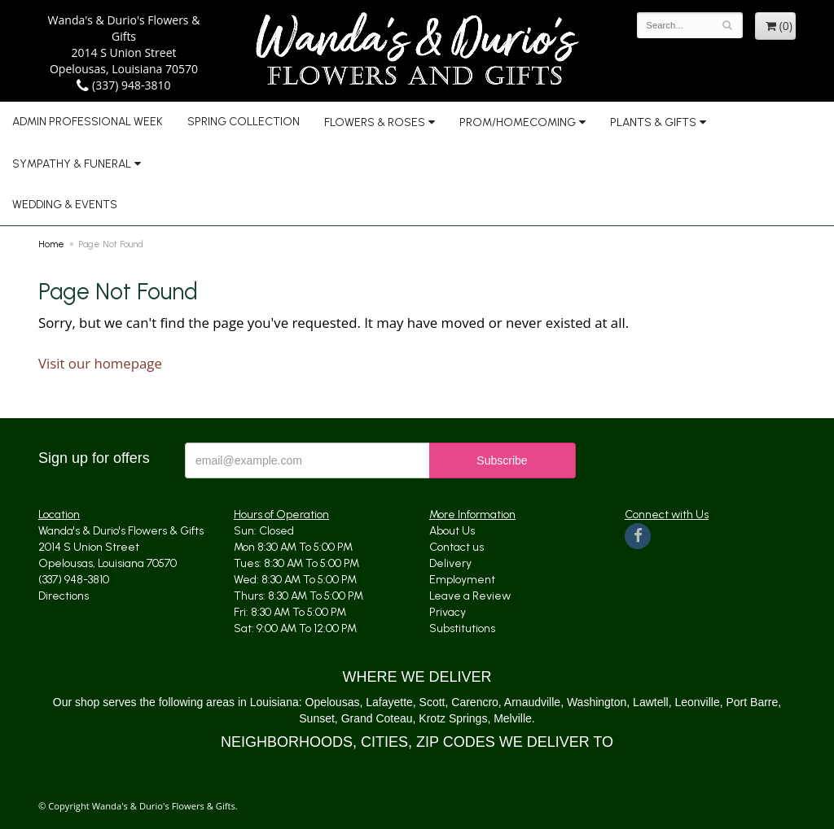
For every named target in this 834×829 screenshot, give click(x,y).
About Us (452, 531)
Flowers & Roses (374, 122)
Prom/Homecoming (517, 122)
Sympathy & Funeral (71, 164)
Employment (462, 580)
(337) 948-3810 (123, 85)
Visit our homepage (100, 363)
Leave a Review (470, 596)
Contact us (456, 547)
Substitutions (462, 628)
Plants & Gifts (653, 122)
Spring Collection (243, 122)
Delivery (450, 563)
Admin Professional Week (87, 122)
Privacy (447, 612)
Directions (63, 596)
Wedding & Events (64, 205)
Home (51, 244)
